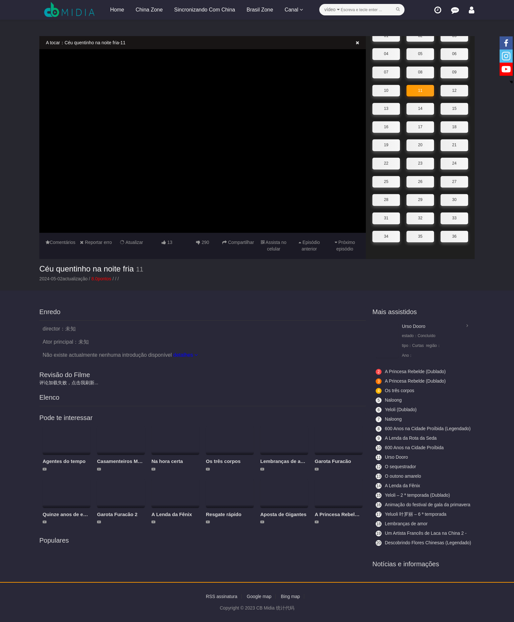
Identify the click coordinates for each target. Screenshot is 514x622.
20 (420, 145)
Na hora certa (167, 461)
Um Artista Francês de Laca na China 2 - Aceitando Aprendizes (422, 533)
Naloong (389, 400)
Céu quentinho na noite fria (86, 268)
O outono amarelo (399, 476)
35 (420, 236)
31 (386, 218)
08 (420, 72)
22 (386, 163)
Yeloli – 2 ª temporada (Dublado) (413, 495)
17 (420, 127)
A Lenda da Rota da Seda (406, 438)
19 (386, 145)
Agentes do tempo (64, 461)
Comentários (60, 242)
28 (386, 199)
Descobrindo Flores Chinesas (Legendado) (410, 543)
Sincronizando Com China (204, 9)
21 (454, 145)
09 (454, 72)
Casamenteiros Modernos (127, 461)
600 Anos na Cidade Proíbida (410, 448)
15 (454, 108)
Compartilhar (238, 242)
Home (117, 9)
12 (454, 90)
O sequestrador (396, 467)
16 (386, 127)
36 (454, 236)
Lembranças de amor (285, 461)
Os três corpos (223, 461)
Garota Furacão (333, 461)
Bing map (291, 596)
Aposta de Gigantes (283, 514)
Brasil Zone (259, 9)
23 (420, 163)
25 (386, 181)
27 (454, 181)
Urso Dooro (413, 326)
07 (386, 72)
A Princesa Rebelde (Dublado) (350, 514)
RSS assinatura (221, 596)
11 (420, 90)
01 (386, 35)
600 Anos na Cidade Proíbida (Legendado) (410, 429)
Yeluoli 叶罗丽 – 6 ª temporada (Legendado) (411, 514)
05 (420, 53)
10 (386, 90)
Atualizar (131, 242)
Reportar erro (96, 242)
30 (454, 199)
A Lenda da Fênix (171, 514)
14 (420, 108)
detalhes (185, 355)
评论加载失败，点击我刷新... (68, 382)
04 (386, 53)
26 (420, 181)
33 (454, 218)
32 (420, 218)
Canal (293, 9)
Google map (259, 596)
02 (420, 35)
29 (420, 199)
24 (454, 163)
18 (454, 127)
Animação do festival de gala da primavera (413, 505)
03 (454, 35)
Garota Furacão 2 (117, 514)
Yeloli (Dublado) (396, 410)
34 (386, 236)
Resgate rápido (223, 514)
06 (454, 53)
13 (386, 108)
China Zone (149, 9)
